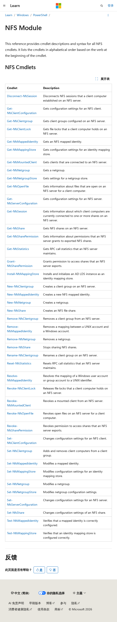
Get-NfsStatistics (18, 249)
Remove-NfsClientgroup (22, 319)
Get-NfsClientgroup (19, 121)
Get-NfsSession (17, 211)
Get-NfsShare (16, 228)
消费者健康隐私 (18, 609)
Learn (8, 15)
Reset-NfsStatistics (19, 363)
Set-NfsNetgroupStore (21, 492)
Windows (23, 15)
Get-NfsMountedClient (22, 162)
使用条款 (43, 609)
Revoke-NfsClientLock (21, 388)
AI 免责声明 (16, 603)
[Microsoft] (58, 5)
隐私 (74, 603)
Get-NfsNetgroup (18, 170)
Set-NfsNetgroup (18, 484)
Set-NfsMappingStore (21, 471)
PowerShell (40, 15)
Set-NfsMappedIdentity (22, 463)
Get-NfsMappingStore (21, 150)
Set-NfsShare (15, 512)
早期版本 (35, 603)
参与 (63, 603)
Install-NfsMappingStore (23, 274)
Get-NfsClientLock (19, 129)
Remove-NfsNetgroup (21, 339)
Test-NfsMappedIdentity (22, 521)
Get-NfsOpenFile (18, 186)
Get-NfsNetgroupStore (22, 178)
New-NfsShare (16, 310)
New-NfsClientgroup (20, 286)
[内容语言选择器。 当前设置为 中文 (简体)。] (20, 593)
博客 (49, 603)
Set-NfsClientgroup (19, 451)
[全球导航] (4, 6)
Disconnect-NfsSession (22, 96)
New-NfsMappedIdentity (23, 294)
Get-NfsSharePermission (22, 236)
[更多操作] (108, 15)
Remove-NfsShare (18, 347)
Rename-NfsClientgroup (22, 355)
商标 (58, 609)
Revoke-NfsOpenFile (20, 413)
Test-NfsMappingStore (21, 533)
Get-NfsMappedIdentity (22, 141)
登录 (111, 5)
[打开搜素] (101, 6)
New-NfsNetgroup (19, 302)
